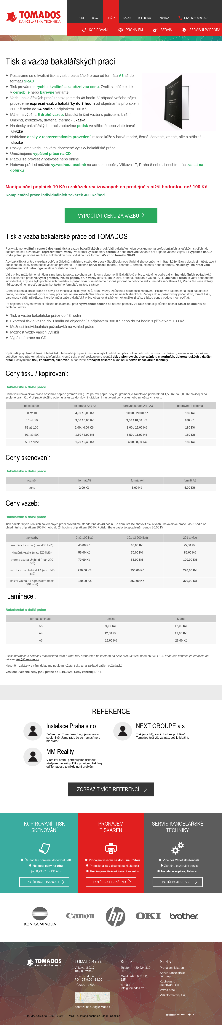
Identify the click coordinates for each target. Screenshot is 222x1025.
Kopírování (98, 29)
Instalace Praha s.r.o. (71, 725)
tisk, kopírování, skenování (51, 359)
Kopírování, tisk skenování (44, 826)
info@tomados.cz (132, 987)
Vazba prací (167, 989)
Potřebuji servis (176, 881)
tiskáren (111, 829)
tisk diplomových (125, 355)
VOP (72, 1015)
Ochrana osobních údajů (92, 1015)
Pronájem (111, 823)
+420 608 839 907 (196, 17)
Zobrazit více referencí (108, 788)
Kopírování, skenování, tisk (170, 982)
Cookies (115, 1015)
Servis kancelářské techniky (177, 826)
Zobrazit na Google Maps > (93, 1006)
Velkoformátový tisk (173, 994)
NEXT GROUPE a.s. (161, 725)
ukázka (79, 120)
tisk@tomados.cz (27, 658)
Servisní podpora (204, 29)
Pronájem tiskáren (172, 967)
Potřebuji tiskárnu (109, 881)
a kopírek (106, 359)
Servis (166, 29)
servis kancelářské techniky (148, 359)
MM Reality (60, 751)
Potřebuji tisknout (43, 881)
